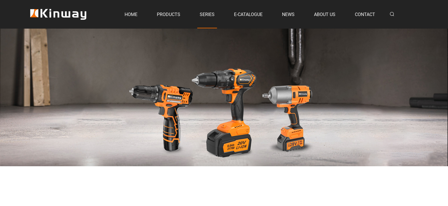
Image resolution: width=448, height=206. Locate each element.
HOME (131, 14)
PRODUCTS (168, 14)
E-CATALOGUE (248, 14)
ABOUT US (324, 14)
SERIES (207, 14)
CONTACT (365, 14)
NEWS (288, 14)
